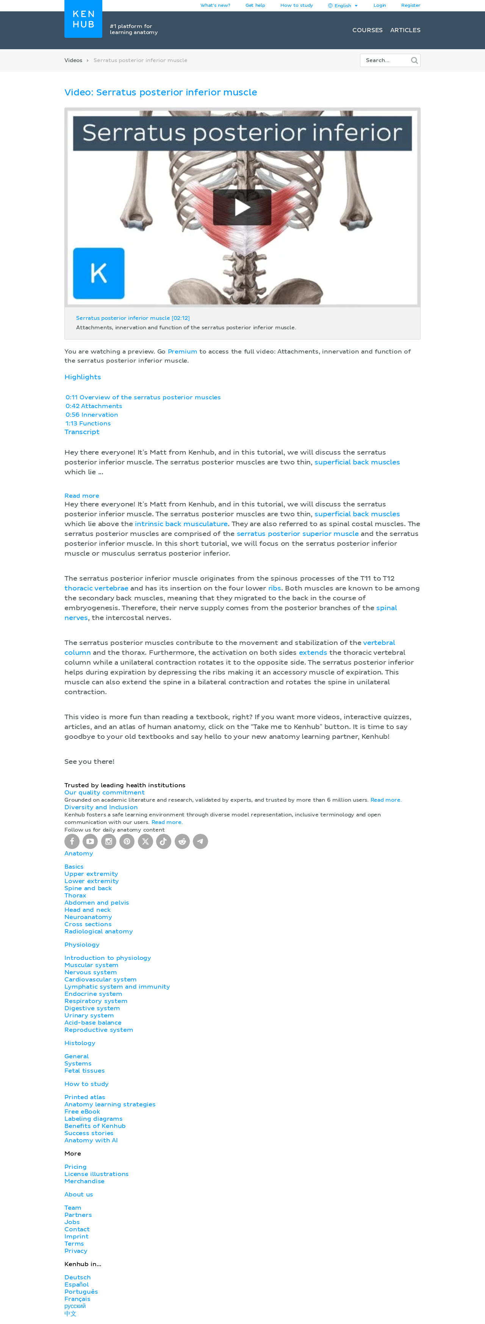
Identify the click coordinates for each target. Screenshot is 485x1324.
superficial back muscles (357, 462)
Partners (78, 1215)
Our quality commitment (104, 793)
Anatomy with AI (91, 1140)
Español (76, 1285)
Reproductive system (98, 1030)
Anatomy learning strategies (110, 1104)
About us (78, 1195)
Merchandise (84, 1181)
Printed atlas (84, 1097)
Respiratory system (96, 1001)
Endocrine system (93, 994)
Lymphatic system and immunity (117, 987)
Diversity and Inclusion (101, 807)
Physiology (81, 945)
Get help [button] (255, 5)
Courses (367, 30)
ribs (274, 588)
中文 (70, 1314)
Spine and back (88, 888)
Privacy (76, 1251)
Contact (77, 1229)
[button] (242, 597)
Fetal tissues (84, 1071)
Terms (74, 1244)
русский (75, 1306)
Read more (81, 496)
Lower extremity (91, 881)
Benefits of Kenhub (95, 1126)
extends (313, 653)
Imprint (76, 1237)
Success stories (89, 1133)
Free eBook (82, 1112)
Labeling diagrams (93, 1119)
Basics (74, 867)
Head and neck (87, 910)
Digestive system (92, 1008)
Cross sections (87, 924)
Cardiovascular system (100, 980)
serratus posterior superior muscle (298, 534)
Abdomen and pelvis (96, 903)
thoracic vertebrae (96, 588)
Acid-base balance (93, 1023)
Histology (79, 1043)
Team (72, 1208)
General (76, 1056)
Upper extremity (91, 874)
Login (380, 5)
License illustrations (96, 1174)
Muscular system (91, 965)
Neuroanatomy (88, 917)
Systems (78, 1064)
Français (77, 1299)
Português (81, 1292)
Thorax (75, 896)
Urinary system (89, 1015)
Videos (73, 60)
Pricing (75, 1167)
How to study (296, 5)
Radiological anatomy (98, 931)
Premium (182, 352)
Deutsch (77, 1277)
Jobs (72, 1222)
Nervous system (90, 972)
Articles (405, 30)
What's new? (215, 5)
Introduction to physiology (107, 958)
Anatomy (78, 853)
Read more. (386, 800)
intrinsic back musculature (181, 524)
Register (411, 5)
